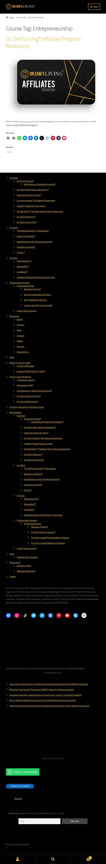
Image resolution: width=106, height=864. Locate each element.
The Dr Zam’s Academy (20, 376)
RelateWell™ (23, 266)
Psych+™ (21, 252)
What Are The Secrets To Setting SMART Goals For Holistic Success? (42, 689)
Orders (13, 576)
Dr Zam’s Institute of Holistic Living (27, 407)
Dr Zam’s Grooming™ (27, 222)
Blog (19, 330)
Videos (20, 341)
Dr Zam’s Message (25, 366)
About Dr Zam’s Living (20, 362)
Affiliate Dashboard (26, 571)
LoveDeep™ (22, 271)
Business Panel (24, 565)
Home (11, 17)
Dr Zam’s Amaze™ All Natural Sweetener (36, 200)
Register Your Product (27, 557)
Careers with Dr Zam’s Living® (38, 305)
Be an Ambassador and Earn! (37, 294)
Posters (20, 324)
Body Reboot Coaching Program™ (40, 184)
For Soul (13, 258)
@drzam (18, 798)
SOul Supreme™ (24, 261)
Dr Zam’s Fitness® (25, 181)
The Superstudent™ (26, 380)
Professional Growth (20, 282)
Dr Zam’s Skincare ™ (26, 216)
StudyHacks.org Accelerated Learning (34, 241)
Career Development (27, 310)
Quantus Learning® (26, 247)
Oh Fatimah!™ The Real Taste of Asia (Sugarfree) (40, 211)
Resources (14, 316)
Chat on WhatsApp (25, 772)
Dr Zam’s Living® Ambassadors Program (50, 537)
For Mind (14, 227)
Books (20, 319)
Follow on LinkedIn (20, 786)
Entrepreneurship (25, 285)
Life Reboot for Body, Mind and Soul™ (34, 390)
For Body (14, 177)
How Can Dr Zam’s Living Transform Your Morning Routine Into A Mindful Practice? (49, 684)
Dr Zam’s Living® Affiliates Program (48, 543)
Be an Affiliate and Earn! (35, 299)
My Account (15, 562)
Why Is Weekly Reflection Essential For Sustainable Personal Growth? (43, 700)
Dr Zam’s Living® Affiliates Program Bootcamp (43, 42)
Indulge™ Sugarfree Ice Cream (31, 205)
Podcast (21, 335)
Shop (12, 357)
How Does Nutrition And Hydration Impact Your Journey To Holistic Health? (46, 695)
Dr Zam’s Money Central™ (29, 396)
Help (12, 553)
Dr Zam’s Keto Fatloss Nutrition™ (33, 189)
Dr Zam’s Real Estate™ (27, 401)
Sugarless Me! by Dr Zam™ (29, 195)
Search (53, 859)
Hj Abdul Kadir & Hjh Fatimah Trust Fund (36, 277)
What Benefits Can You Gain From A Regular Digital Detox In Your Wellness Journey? (49, 705)
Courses (20, 346)
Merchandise (16, 412)
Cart (81, 857)
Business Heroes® (32, 289)
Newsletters (23, 352)
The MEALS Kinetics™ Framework (32, 230)
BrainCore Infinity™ (26, 236)
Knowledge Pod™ (25, 385)
